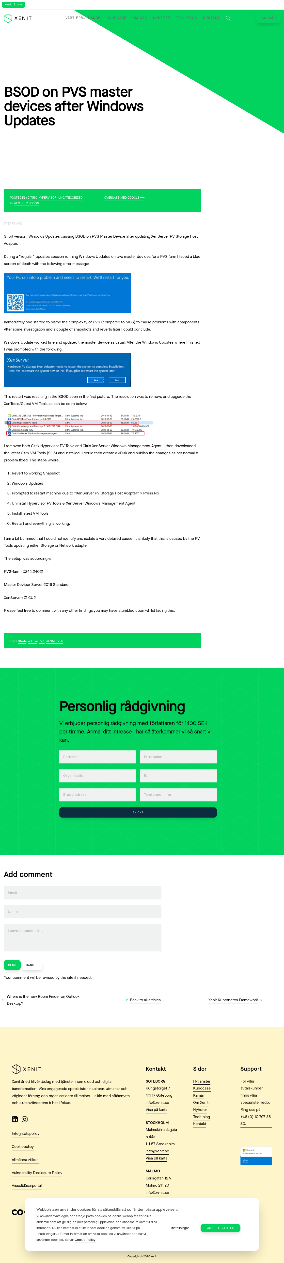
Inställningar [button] (180, 1228)
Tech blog (186, 18)
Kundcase (116, 18)
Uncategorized (70, 197)
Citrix (32, 197)
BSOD (22, 641)
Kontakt (211, 18)
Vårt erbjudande (83, 18)
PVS (42, 641)
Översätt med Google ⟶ (124, 197)
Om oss (139, 18)
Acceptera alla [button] (220, 1228)
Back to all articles (145, 999)
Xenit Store (13, 4)
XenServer (54, 641)
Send (12, 965)
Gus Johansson (26, 203)
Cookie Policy (85, 1240)
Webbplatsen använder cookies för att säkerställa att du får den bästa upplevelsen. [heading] (107, 1209)
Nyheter (161, 18)
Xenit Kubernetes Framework (233, 999)
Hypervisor (47, 197)
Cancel (32, 965)
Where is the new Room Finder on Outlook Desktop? (43, 1000)
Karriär (268, 18)
